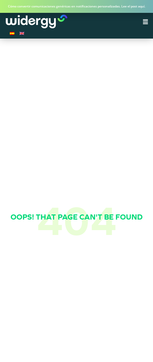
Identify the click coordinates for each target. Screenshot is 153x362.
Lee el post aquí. (133, 6)
